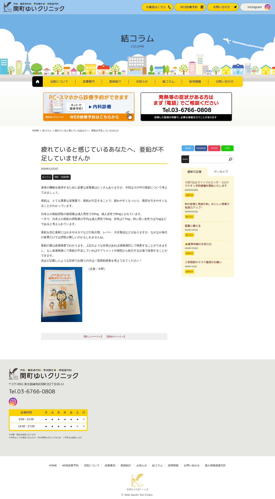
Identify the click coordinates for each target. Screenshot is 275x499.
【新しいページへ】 (93, 336)
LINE (227, 148)
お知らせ (189, 195)
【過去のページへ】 (115, 336)
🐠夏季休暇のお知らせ (198, 244)
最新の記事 (194, 172)
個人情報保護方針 (215, 465)
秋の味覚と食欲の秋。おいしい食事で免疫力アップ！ (207, 205)
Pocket (214, 148)
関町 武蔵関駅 (62, 177)
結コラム (47, 130)
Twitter (188, 148)
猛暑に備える (193, 226)
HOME (35, 130)
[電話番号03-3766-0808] (186, 93)
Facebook (201, 148)
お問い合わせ (192, 465)
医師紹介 (126, 465)
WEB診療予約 (70, 465)
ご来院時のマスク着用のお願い (203, 262)
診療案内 (110, 465)
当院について (92, 465)
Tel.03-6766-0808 (32, 391)
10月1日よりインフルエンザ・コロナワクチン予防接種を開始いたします (207, 184)
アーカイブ (221, 172)
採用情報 (173, 465)
